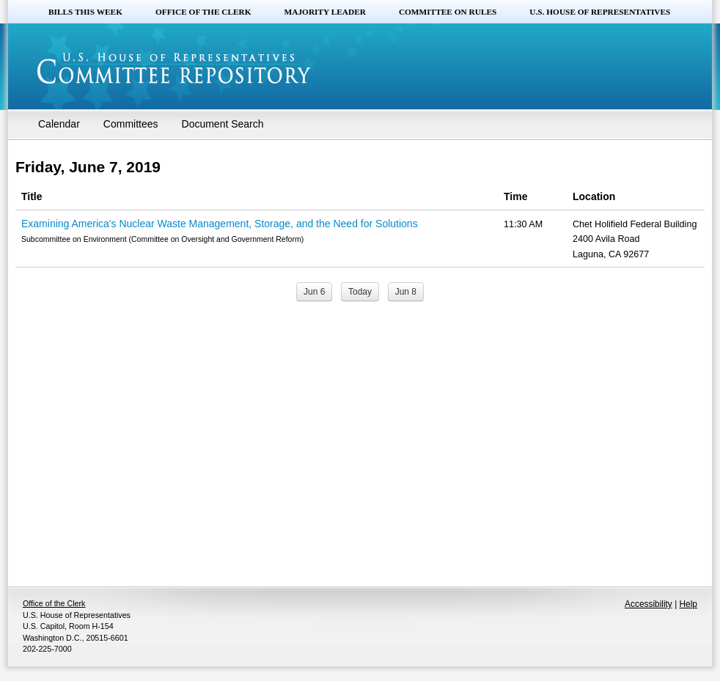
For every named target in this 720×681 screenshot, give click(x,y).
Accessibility (648, 604)
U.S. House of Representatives (599, 11)
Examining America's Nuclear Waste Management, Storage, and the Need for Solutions (219, 223)
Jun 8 (405, 292)
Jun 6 (314, 292)
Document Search (223, 124)
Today (360, 292)
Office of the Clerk (203, 11)
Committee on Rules (447, 11)
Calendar (59, 124)
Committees (130, 124)
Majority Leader (325, 11)
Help (688, 604)
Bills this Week (85, 11)
